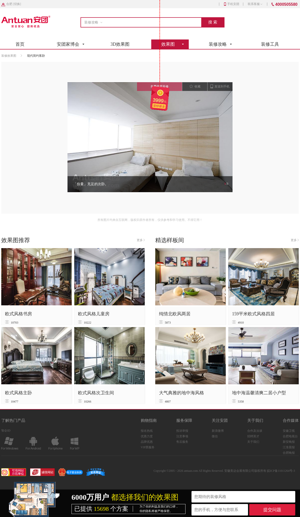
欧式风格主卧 (18, 392)
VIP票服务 (147, 447)
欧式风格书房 (18, 313)
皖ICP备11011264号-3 (281, 471)
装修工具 (270, 44)
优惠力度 (147, 436)
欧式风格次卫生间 (96, 392)
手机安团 (231, 4)
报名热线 (147, 431)
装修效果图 (8, 55)
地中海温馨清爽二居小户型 (259, 392)
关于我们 (253, 442)
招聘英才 (253, 436)
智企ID (5, 430)
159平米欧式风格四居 (253, 313)
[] (13, 4)
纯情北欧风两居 (174, 313)
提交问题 (272, 509)
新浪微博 (218, 431)
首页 (20, 44)
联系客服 (255, 4)
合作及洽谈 (254, 431)
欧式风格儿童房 (94, 313)
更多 (141, 240)
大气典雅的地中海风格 (181, 392)
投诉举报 (182, 431)
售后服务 (182, 442)
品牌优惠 (147, 442)
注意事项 (182, 436)
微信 (215, 436)
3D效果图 (120, 44)
